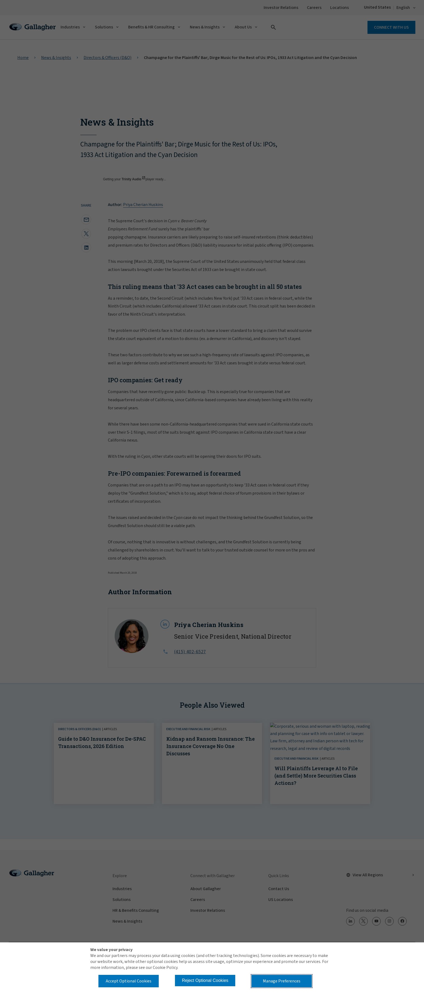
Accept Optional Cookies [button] (128, 981)
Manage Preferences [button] (281, 981)
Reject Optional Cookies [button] (205, 980)
